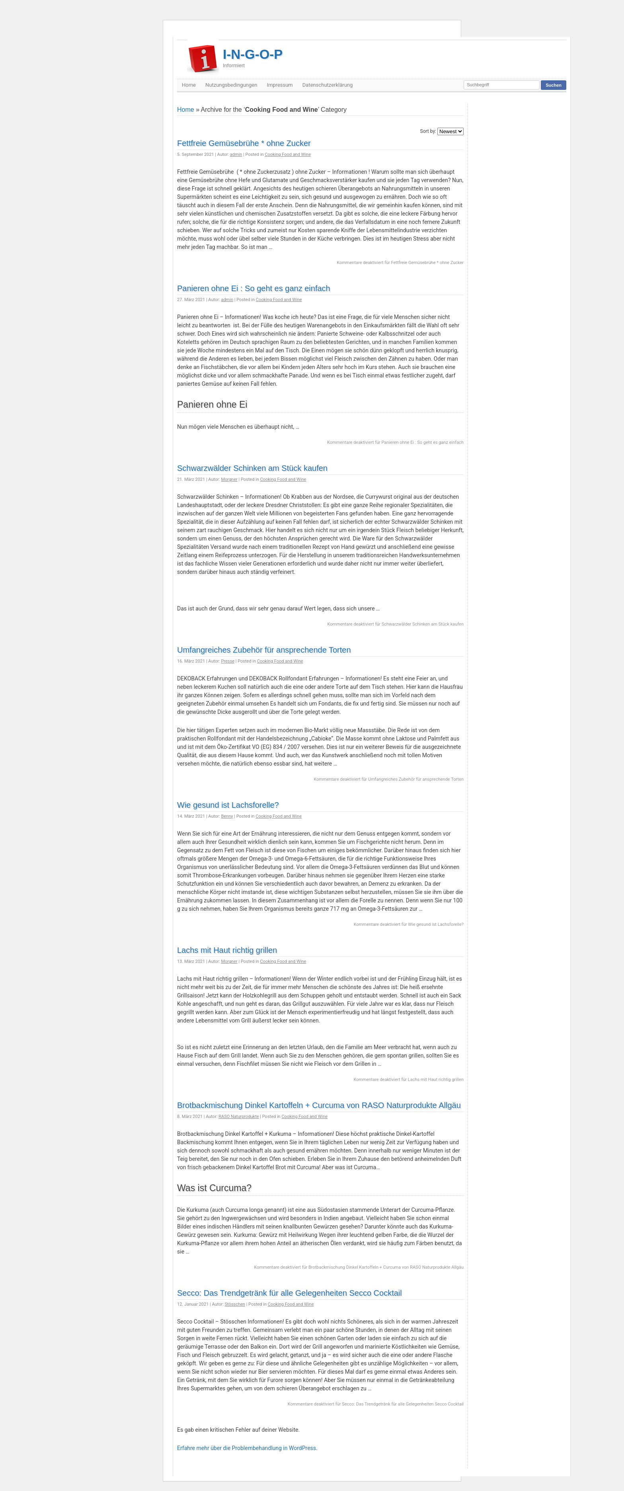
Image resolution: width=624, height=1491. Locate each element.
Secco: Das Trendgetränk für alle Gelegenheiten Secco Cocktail (289, 1293)
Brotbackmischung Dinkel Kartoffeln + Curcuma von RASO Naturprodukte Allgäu (319, 1105)
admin (236, 154)
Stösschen (235, 1304)
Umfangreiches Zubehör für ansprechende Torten (264, 649)
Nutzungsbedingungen (231, 85)
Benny (227, 816)
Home (189, 85)
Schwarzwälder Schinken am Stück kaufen (252, 468)
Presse (227, 661)
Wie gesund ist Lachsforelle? (228, 805)
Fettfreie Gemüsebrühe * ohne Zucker (244, 143)
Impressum (279, 85)
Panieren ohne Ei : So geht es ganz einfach (253, 288)
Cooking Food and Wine (288, 154)
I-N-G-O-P (253, 57)
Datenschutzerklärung (327, 85)
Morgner (229, 479)
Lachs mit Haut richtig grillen (227, 950)
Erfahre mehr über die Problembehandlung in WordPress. (247, 1448)
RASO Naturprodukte (238, 1116)
